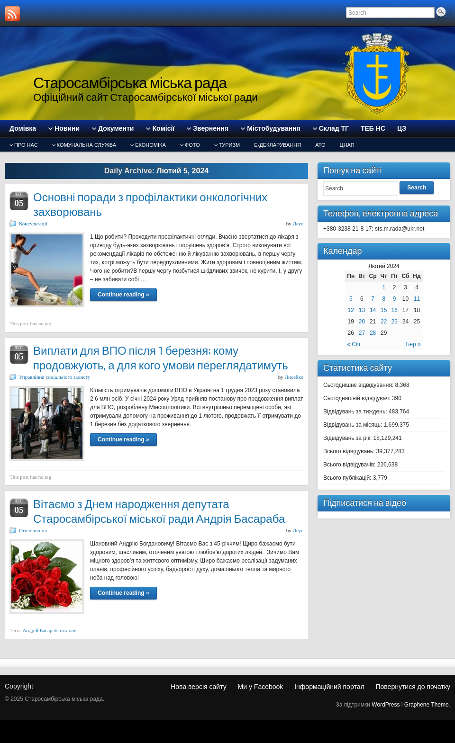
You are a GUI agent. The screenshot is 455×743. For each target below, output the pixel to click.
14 (373, 310)
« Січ (353, 344)
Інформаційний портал (329, 686)
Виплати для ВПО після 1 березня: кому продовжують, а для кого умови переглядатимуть (160, 358)
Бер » (413, 344)
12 (351, 310)
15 (384, 310)
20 (362, 321)
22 (384, 321)
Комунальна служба (87, 145)
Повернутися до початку (412, 686)
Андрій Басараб (39, 630)
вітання (68, 630)
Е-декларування (277, 145)
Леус (298, 223)
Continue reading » (123, 294)
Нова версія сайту (198, 686)
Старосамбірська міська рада (130, 82)
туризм (229, 145)
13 (362, 310)
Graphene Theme (426, 704)
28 (373, 333)
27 (362, 333)
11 (417, 298)
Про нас (26, 145)
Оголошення (33, 530)
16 (394, 310)
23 (394, 321)
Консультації (33, 223)
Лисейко (294, 377)
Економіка (150, 145)
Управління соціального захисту (55, 377)
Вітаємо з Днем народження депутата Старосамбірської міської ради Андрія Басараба (159, 511)
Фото (192, 145)
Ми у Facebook (260, 686)
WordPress (386, 704)
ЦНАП (347, 145)
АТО (320, 145)
